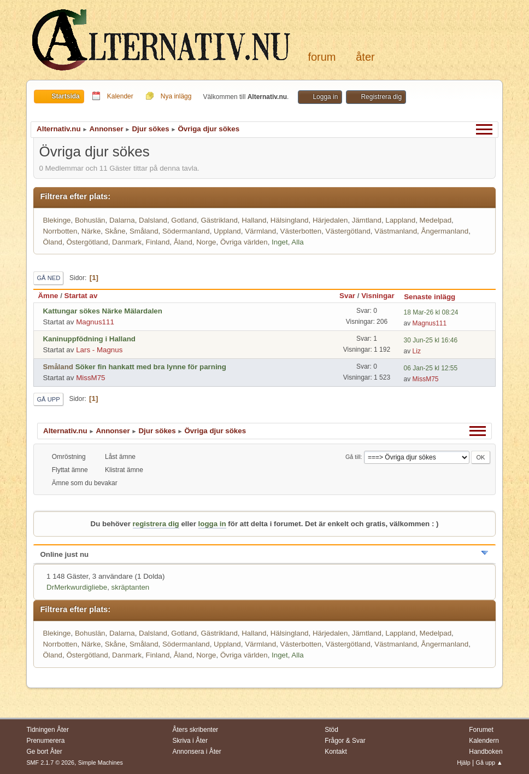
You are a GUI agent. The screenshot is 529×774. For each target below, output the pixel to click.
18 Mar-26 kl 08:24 (431, 312)
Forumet (481, 730)
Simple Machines (100, 762)
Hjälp (464, 762)
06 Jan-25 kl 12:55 (431, 368)
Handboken (485, 751)
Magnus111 (95, 322)
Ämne (48, 296)
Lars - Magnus (99, 350)
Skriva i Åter (190, 740)
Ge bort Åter (44, 751)
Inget (280, 242)
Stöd (331, 730)
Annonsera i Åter (196, 751)
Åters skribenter (195, 730)
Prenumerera (45, 740)
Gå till (353, 456)
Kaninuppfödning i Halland (89, 339)
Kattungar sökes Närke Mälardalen (102, 311)
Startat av (81, 296)
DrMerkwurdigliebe (76, 587)
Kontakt (336, 751)
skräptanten (130, 587)
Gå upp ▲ (489, 762)
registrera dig (156, 524)
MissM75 (90, 378)
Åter (365, 57)
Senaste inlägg (434, 297)
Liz (417, 351)
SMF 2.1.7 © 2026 (50, 762)
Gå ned (48, 278)
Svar (347, 296)
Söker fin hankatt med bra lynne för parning (150, 367)
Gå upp (48, 399)
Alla (297, 242)
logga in (212, 524)
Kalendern (484, 740)
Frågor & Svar (345, 740)
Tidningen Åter (47, 730)
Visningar (378, 296)
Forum (322, 57)
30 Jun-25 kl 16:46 (431, 340)
